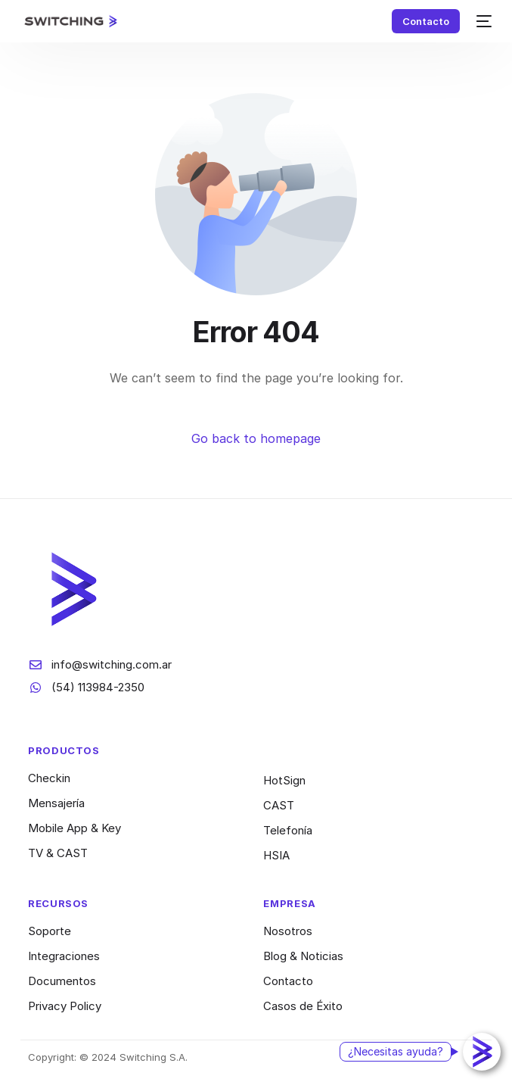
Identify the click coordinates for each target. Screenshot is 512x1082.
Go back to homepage (256, 438)
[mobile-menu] (483, 21)
